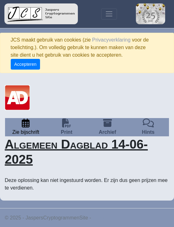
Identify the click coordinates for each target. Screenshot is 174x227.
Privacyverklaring (111, 40)
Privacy (101, 217)
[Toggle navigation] (109, 14)
